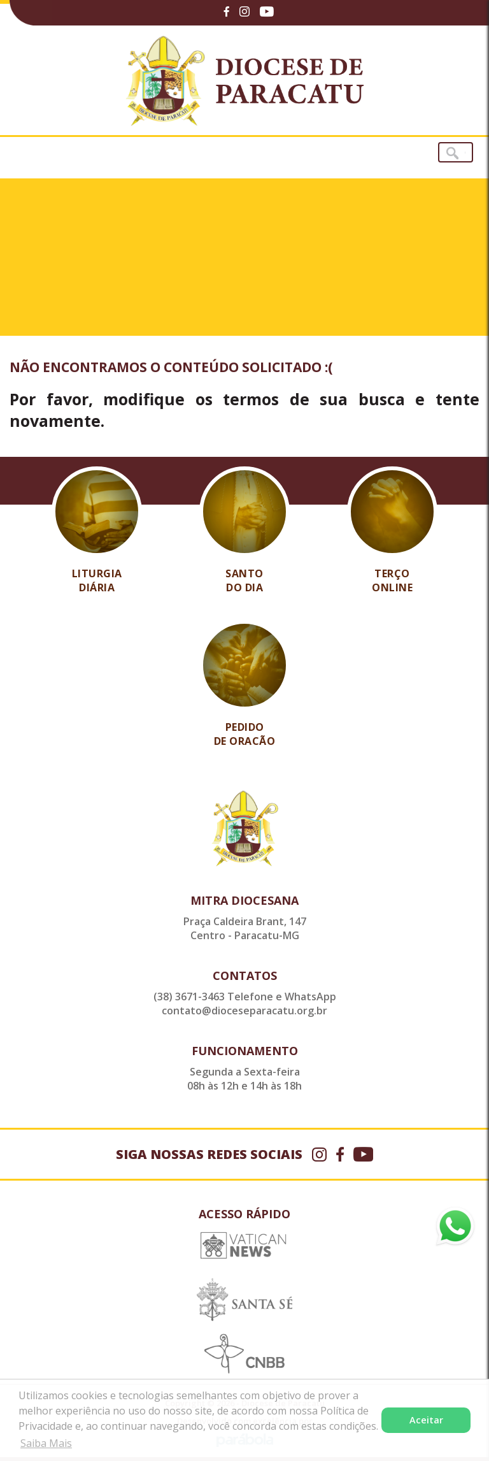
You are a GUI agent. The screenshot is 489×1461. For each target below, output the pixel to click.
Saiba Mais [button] (46, 1443)
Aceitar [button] (426, 1420)
